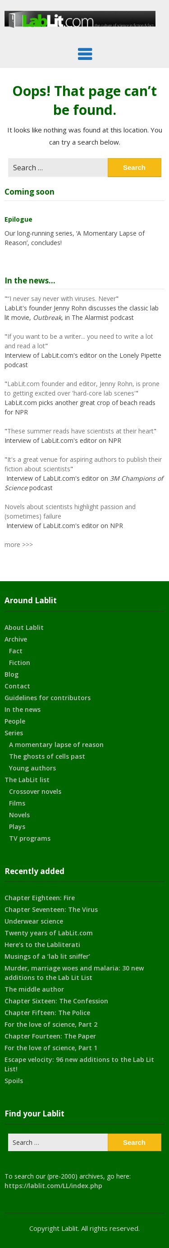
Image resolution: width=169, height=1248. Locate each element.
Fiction (19, 662)
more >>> (19, 544)
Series (14, 733)
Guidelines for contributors (48, 697)
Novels (19, 815)
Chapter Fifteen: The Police (47, 1012)
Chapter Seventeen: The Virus (51, 909)
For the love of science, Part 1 (51, 1047)
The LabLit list (27, 779)
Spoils (14, 1080)
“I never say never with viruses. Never (61, 298)
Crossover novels (35, 791)
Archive (16, 639)
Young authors (32, 768)
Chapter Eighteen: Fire (40, 897)
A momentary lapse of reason (56, 744)
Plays (17, 826)
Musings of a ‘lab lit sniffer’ (47, 956)
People (15, 721)
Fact (16, 651)
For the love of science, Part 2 (51, 1024)
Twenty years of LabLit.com (49, 933)
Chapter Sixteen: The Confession (56, 1001)
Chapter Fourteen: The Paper (50, 1036)
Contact (17, 686)
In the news (23, 709)
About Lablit (24, 627)
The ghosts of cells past (47, 756)
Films (17, 803)
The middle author (34, 989)
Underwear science (34, 921)
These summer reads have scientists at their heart (80, 431)
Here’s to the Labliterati (42, 944)
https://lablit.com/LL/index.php (53, 1185)
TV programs (29, 838)
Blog (11, 674)
